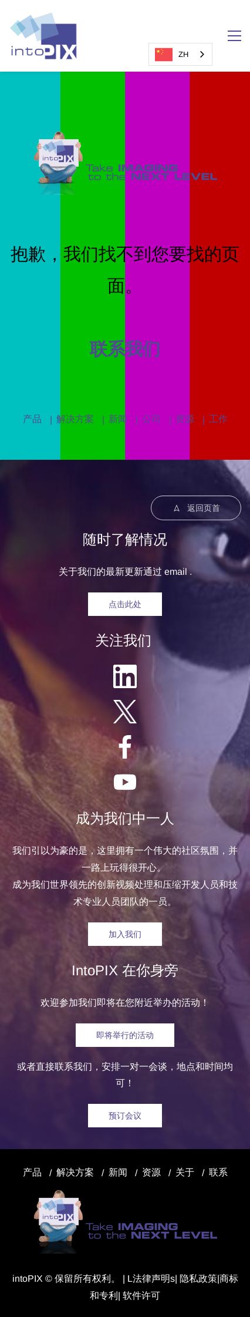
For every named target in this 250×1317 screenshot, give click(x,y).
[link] (125, 137)
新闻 (118, 419)
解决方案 (75, 419)
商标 (228, 1279)
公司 (151, 419)
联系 (218, 1172)
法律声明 (151, 1279)
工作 (218, 419)
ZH (171, 55)
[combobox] (180, 54)
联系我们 (125, 349)
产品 (32, 419)
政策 (207, 1279)
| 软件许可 (139, 1296)
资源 (184, 419)
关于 (184, 1172)
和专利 (104, 1296)
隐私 (189, 1279)
